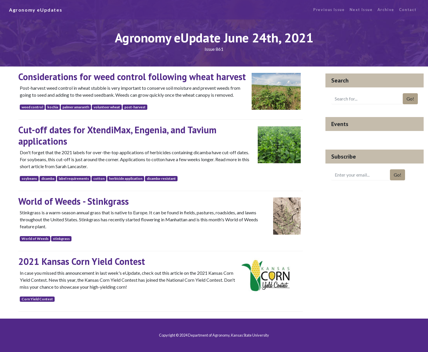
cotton (99, 178)
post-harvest (135, 107)
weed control (32, 107)
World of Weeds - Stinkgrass (73, 201)
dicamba (47, 178)
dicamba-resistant (161, 178)
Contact (408, 9)
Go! (410, 98)
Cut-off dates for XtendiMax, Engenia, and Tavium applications (117, 135)
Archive (385, 9)
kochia (52, 107)
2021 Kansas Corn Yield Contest (81, 261)
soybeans (29, 178)
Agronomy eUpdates (35, 9)
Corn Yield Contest (37, 299)
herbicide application (125, 178)
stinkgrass (61, 238)
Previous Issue (329, 9)
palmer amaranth (75, 107)
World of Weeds (35, 238)
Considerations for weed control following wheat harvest (132, 77)
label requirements (74, 178)
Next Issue (361, 9)
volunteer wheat (107, 107)
